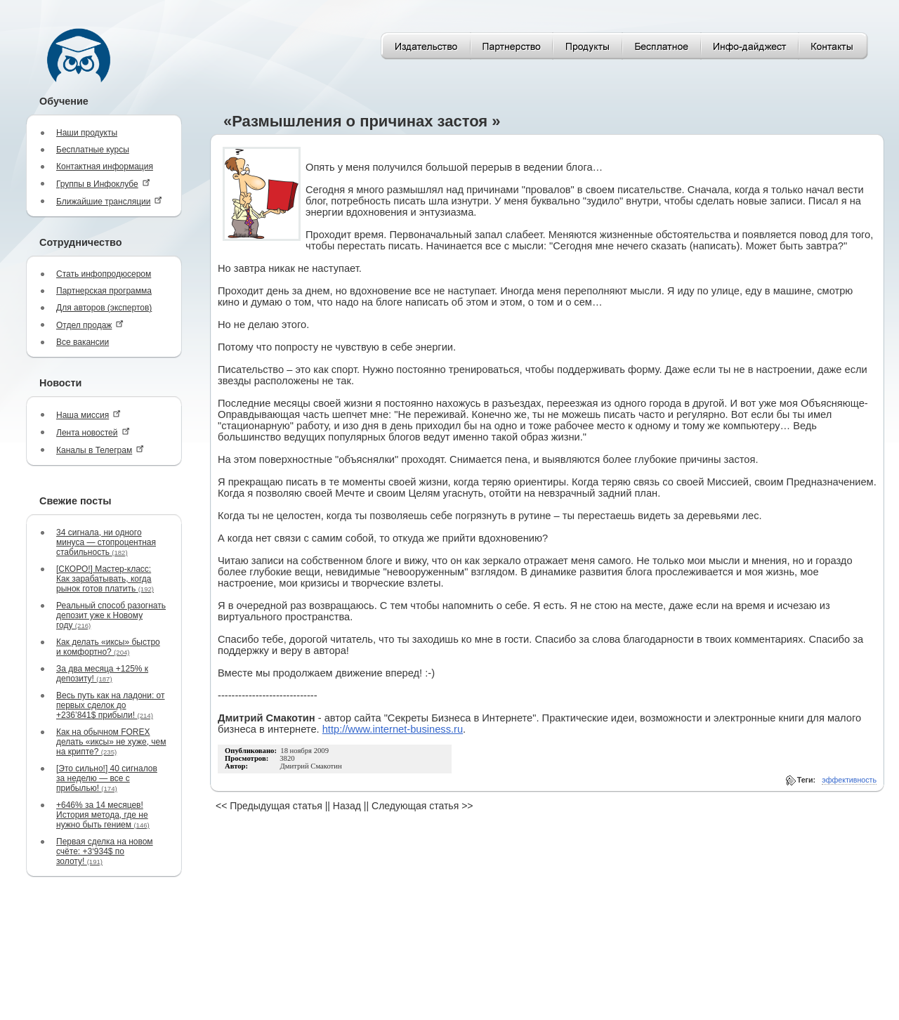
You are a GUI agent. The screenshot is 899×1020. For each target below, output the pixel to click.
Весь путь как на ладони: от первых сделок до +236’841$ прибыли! (110, 705)
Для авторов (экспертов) (104, 308)
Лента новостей (93, 432)
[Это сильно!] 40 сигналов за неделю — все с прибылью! (106, 778)
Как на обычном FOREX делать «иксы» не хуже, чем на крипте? (111, 742)
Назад (347, 805)
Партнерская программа (104, 291)
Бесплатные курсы (92, 150)
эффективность (849, 780)
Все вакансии (82, 342)
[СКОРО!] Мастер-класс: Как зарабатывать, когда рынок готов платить (105, 579)
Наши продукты (86, 133)
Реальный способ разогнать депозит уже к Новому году (111, 615)
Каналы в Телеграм (100, 450)
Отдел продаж (90, 325)
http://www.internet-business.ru (392, 729)
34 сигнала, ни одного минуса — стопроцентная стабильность (106, 542)
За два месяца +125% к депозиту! (102, 674)
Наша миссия (88, 415)
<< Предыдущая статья (269, 805)
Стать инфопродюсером (103, 274)
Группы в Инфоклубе (103, 183)
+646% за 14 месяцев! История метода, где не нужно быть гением (103, 815)
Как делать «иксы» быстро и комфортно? (108, 647)
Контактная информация (104, 166)
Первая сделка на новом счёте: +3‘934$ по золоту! (104, 851)
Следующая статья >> (422, 805)
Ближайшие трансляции (109, 201)
